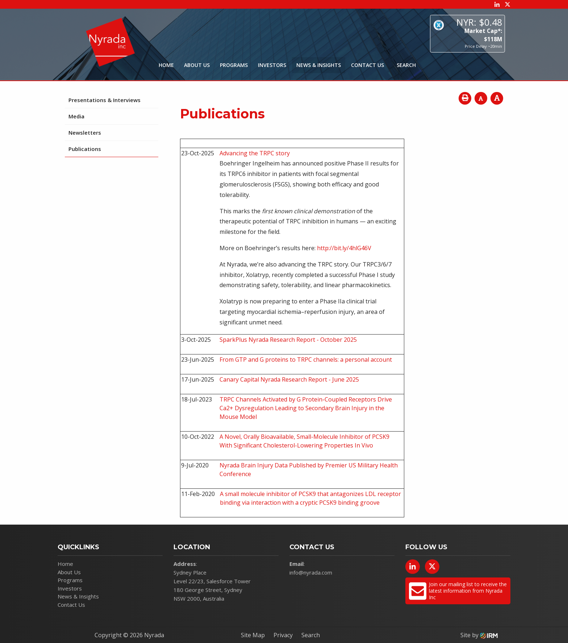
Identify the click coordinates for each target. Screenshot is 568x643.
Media (76, 116)
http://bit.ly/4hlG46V (344, 248)
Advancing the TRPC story (255, 153)
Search (310, 635)
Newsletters (84, 132)
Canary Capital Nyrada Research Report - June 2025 (289, 379)
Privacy (283, 635)
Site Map (253, 635)
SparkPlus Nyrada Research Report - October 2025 (288, 340)
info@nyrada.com (310, 572)
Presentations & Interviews (104, 100)
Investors (272, 65)
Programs (234, 65)
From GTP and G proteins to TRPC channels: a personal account (306, 359)
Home (166, 65)
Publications (84, 148)
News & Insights (318, 65)
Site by (479, 635)
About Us (197, 65)
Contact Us (367, 65)
